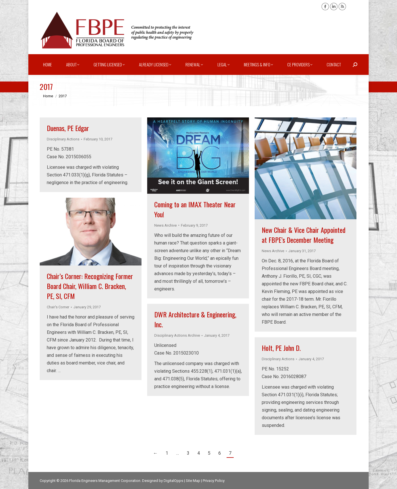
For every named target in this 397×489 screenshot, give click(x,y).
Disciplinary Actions (63, 139)
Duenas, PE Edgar (68, 128)
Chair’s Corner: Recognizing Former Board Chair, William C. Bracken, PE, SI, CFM (90, 286)
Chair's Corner (58, 307)
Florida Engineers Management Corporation (104, 481)
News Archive (165, 225)
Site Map (193, 481)
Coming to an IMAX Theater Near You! (195, 209)
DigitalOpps (173, 481)
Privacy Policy (214, 481)
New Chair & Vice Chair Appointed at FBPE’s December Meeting (303, 235)
